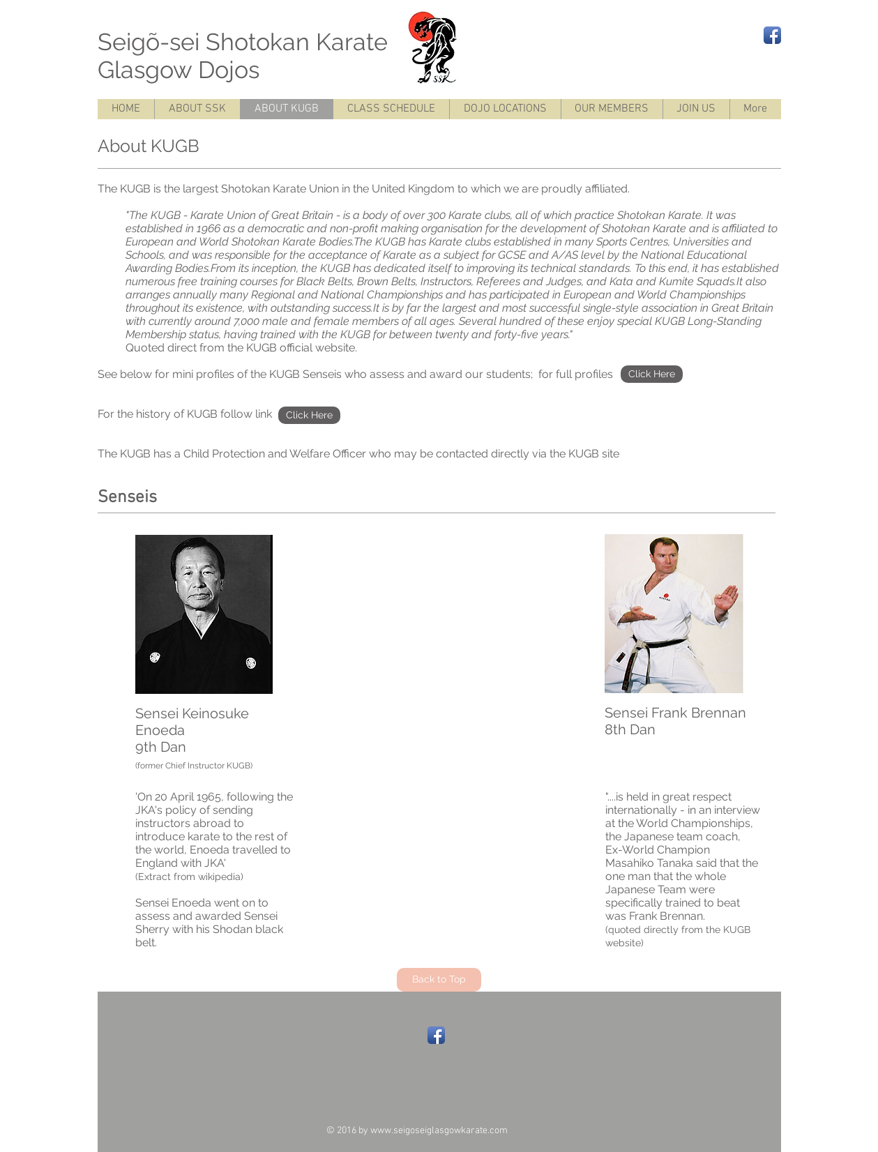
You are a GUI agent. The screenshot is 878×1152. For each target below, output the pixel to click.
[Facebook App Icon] (772, 35)
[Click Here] (652, 374)
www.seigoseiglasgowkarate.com (439, 1131)
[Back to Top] (439, 980)
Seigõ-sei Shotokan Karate (277, 42)
